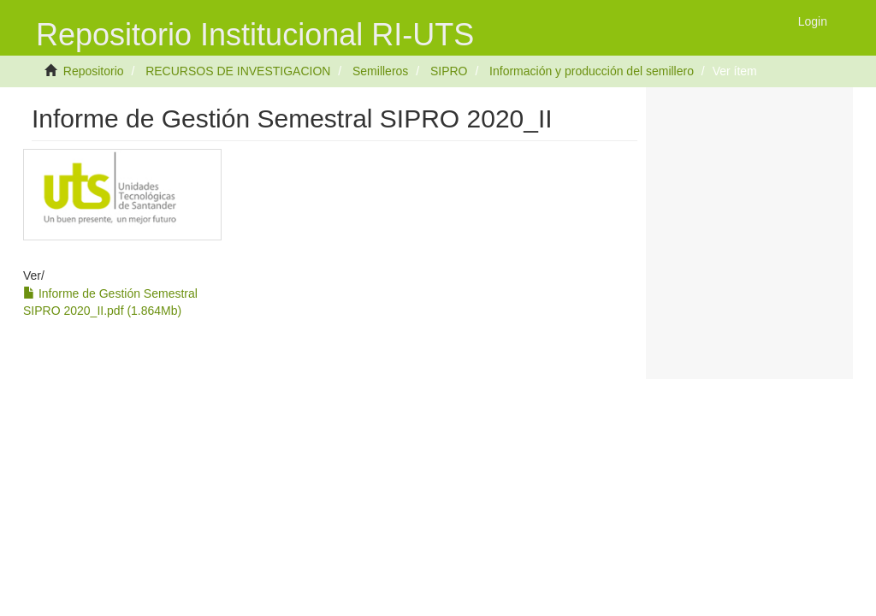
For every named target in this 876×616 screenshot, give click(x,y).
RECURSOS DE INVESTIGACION (237, 71)
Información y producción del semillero (591, 71)
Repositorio (93, 71)
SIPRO (449, 71)
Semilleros (380, 71)
